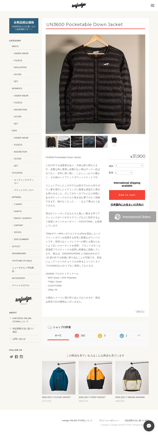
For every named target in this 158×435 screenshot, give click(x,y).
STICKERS (17, 173)
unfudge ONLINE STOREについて (22, 320)
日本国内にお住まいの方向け (127, 204)
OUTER (17, 74)
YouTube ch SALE (22, 260)
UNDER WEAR (21, 53)
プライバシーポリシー (109, 420)
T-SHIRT (18, 204)
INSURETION (20, 109)
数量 (111, 172)
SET (16, 81)
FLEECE (18, 60)
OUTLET (16, 246)
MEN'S (15, 46)
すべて (58, 335)
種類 (111, 166)
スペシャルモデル (20, 285)
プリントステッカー (24, 190)
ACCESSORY (18, 278)
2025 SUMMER (21, 239)
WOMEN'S (17, 88)
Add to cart (127, 195)
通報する (140, 312)
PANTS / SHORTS (22, 218)
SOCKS (17, 232)
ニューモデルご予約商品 (23, 269)
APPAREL (17, 197)
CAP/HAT (18, 225)
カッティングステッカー (24, 181)
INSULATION (20, 67)
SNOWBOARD (19, 253)
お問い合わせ (19, 339)
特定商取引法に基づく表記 (23, 330)
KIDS (14, 130)
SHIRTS (18, 211)
